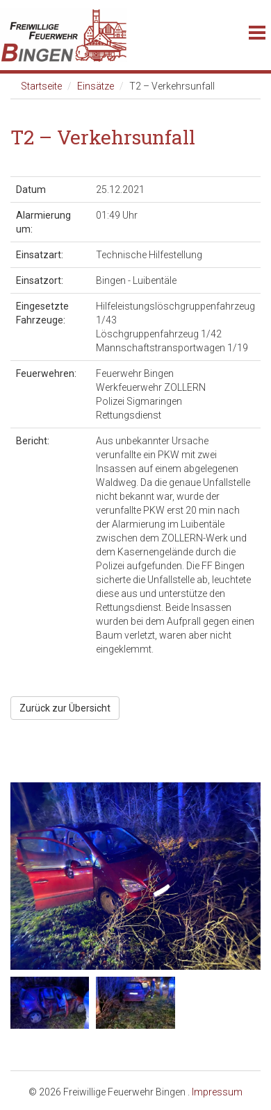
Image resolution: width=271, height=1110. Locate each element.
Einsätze (95, 86)
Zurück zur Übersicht (64, 708)
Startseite (41, 86)
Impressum (217, 1092)
